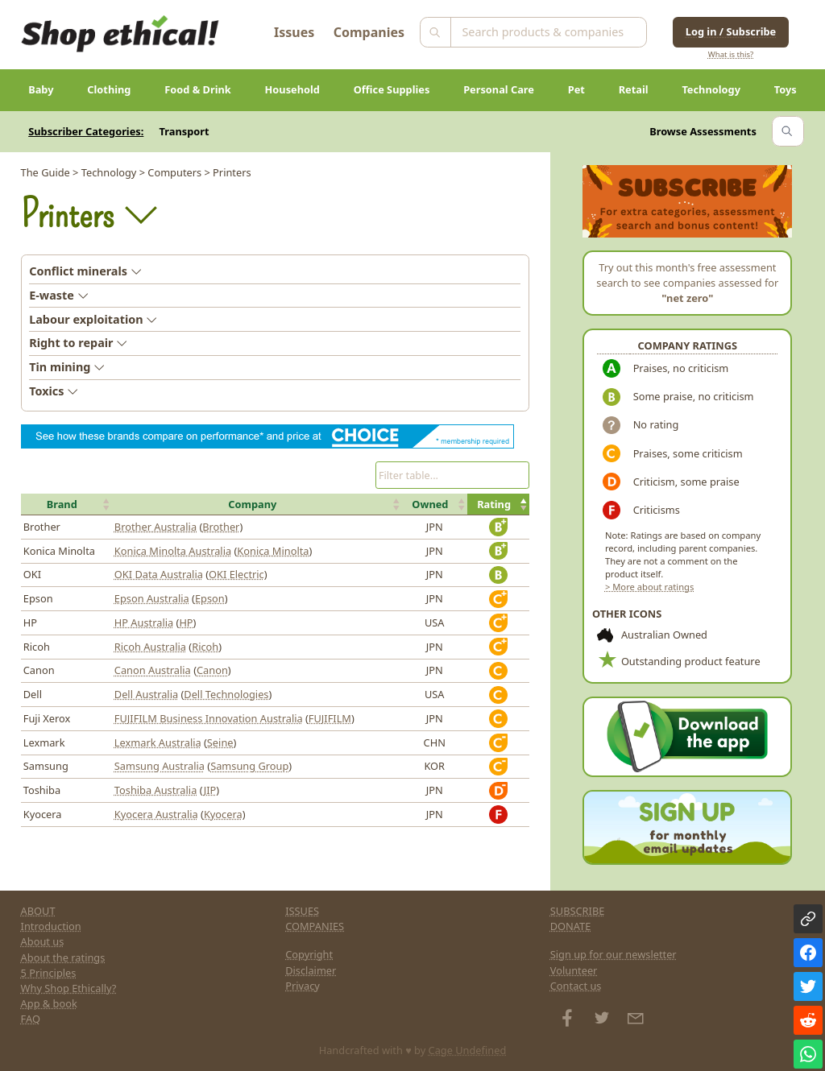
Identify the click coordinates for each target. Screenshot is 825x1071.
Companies (369, 32)
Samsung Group (249, 766)
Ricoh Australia (150, 646)
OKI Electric (236, 574)
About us (42, 941)
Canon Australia (152, 670)
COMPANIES (314, 926)
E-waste (58, 295)
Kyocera (223, 814)
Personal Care (498, 89)
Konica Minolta (273, 551)
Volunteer (574, 970)
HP (186, 622)
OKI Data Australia (158, 574)
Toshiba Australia (155, 790)
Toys (785, 89)
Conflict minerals (85, 271)
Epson (210, 598)
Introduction (51, 926)
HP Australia (143, 622)
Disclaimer (310, 970)
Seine (220, 742)
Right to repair (78, 342)
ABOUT (38, 911)
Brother (220, 526)
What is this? (730, 54)
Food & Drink (197, 89)
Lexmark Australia (157, 742)
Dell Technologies (226, 694)
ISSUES (302, 911)
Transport (184, 131)
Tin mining (67, 366)
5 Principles (49, 973)
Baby (40, 89)
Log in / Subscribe (731, 31)
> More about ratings (649, 587)
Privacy (302, 985)
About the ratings (63, 957)
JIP (210, 790)
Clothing (109, 89)
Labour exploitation (93, 319)
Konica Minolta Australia (172, 551)
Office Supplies (392, 89)
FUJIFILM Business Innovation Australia (208, 718)
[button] (66, 504)
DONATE (570, 926)
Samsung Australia (159, 766)
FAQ (30, 1018)
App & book (49, 1003)
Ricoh (205, 646)
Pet (576, 89)
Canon (212, 670)
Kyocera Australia (156, 814)
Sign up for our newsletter (613, 954)
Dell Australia (146, 694)
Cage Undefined (468, 1050)
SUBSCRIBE (577, 911)
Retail (634, 89)
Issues (294, 32)
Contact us (576, 985)
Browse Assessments (703, 131)
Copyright (309, 954)
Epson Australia (151, 598)
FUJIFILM (330, 718)
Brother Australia (155, 526)
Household (292, 89)
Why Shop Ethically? (69, 988)
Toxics (53, 391)
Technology (711, 89)
